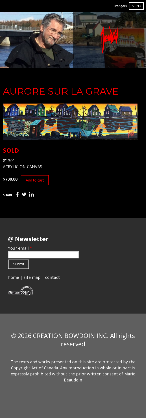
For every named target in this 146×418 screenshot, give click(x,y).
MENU (136, 6)
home (13, 277)
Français (120, 6)
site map (32, 277)
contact (52, 277)
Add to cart (35, 180)
